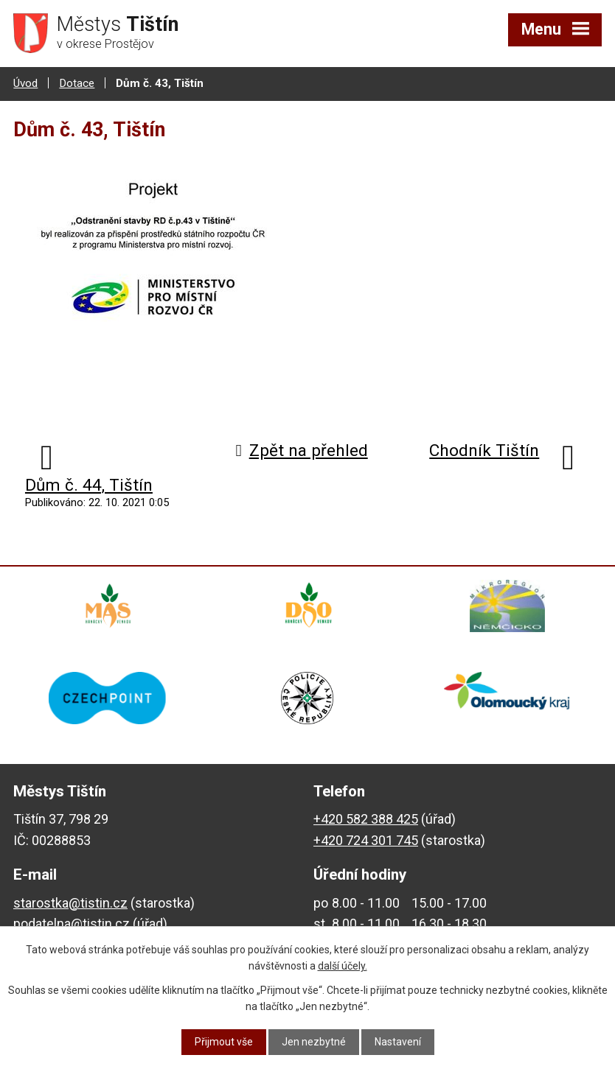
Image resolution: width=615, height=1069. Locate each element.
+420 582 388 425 (365, 820)
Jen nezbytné (314, 1042)
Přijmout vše (224, 1042)
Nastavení (398, 1042)
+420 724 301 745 (365, 841)
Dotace (76, 83)
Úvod (25, 83)
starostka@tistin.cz (70, 904)
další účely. (342, 966)
